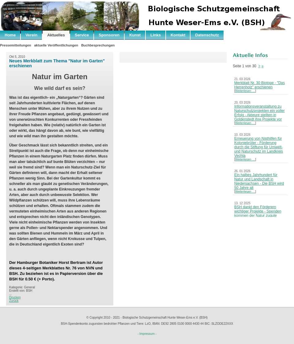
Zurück (14, 300)
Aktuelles (56, 35)
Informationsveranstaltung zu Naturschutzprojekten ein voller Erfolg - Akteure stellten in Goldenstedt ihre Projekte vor (259, 112)
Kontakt (178, 35)
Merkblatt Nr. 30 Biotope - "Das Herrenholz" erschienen (259, 85)
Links (155, 35)
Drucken (15, 297)
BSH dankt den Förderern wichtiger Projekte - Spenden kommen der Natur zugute (257, 211)
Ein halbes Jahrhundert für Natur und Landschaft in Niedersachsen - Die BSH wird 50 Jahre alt (259, 181)
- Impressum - (147, 333)
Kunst (135, 35)
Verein (31, 35)
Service (82, 35)
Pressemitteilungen (15, 45)
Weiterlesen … (245, 91)
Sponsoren (109, 35)
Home (10, 35)
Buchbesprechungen (98, 45)
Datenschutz (207, 35)
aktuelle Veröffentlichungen (56, 45)
